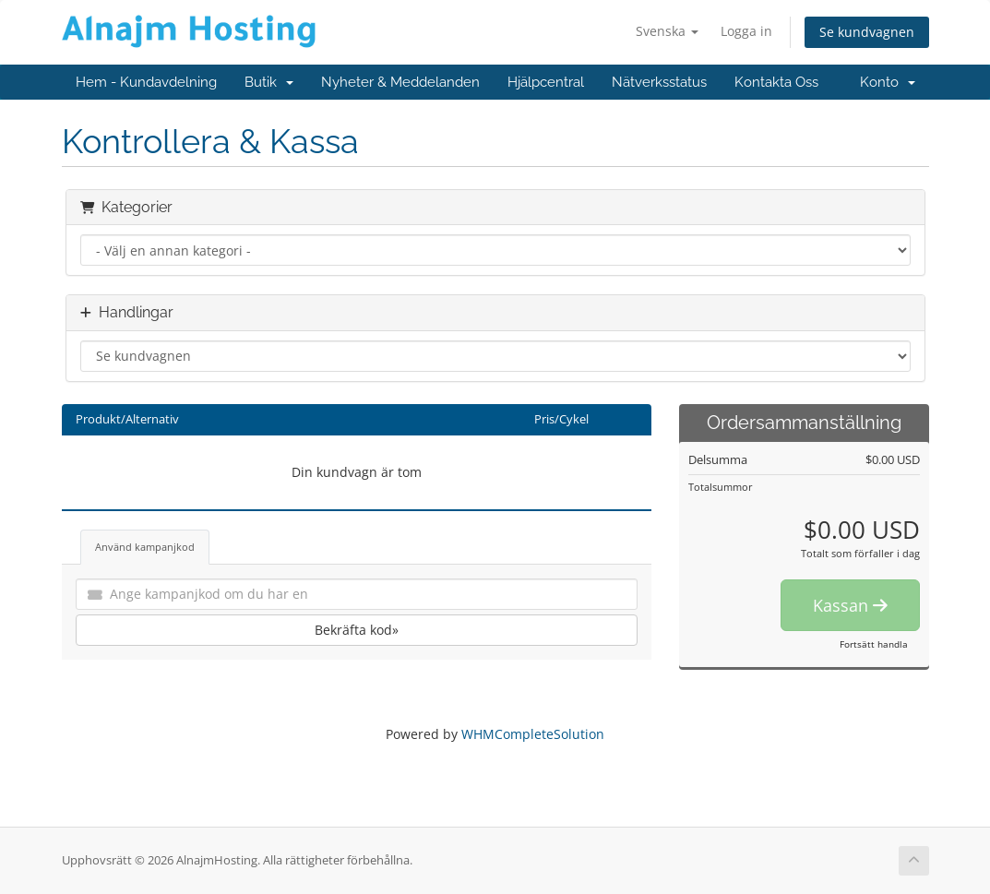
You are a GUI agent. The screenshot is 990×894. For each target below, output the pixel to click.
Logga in (746, 31)
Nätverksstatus (659, 82)
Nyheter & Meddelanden (400, 82)
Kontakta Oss (776, 82)
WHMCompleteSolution (532, 734)
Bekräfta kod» (357, 629)
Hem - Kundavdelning (146, 82)
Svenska (667, 31)
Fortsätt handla (874, 644)
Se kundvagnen (866, 32)
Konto (887, 82)
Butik (269, 82)
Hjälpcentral (545, 82)
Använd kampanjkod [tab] (145, 547)
